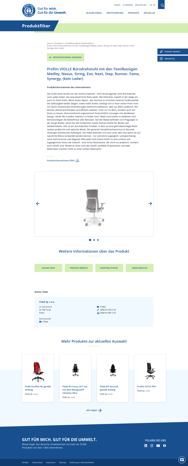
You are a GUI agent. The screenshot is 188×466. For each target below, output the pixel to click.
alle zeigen (91, 410)
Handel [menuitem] (117, 5)
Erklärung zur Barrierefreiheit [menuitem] (82, 462)
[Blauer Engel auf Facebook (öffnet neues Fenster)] (164, 445)
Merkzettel (170, 59)
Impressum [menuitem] (51, 462)
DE (151, 5)
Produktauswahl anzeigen (67, 57)
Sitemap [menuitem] (62, 462)
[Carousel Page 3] (98, 240)
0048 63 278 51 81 (108, 309)
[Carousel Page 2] (94, 240)
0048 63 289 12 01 (108, 312)
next (148, 203)
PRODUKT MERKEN (172, 51)
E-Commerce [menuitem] (128, 5)
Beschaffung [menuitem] (140, 5)
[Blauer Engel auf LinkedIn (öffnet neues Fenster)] (145, 445)
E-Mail (45, 321)
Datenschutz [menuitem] (37, 462)
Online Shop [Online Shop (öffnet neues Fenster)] (48, 268)
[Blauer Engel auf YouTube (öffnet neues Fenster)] (158, 445)
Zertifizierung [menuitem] (114, 12)
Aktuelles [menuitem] (149, 12)
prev (39, 203)
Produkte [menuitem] (133, 12)
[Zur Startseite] (46, 10)
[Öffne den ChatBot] (182, 460)
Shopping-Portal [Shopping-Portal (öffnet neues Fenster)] (109, 268)
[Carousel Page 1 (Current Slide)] (90, 240)
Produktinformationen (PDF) (61, 160)
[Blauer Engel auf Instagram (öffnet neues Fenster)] (151, 445)
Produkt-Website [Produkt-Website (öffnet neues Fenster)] (79, 268)
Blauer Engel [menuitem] (94, 12)
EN (154, 5)
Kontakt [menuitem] (25, 462)
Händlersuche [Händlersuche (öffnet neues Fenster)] (139, 268)
